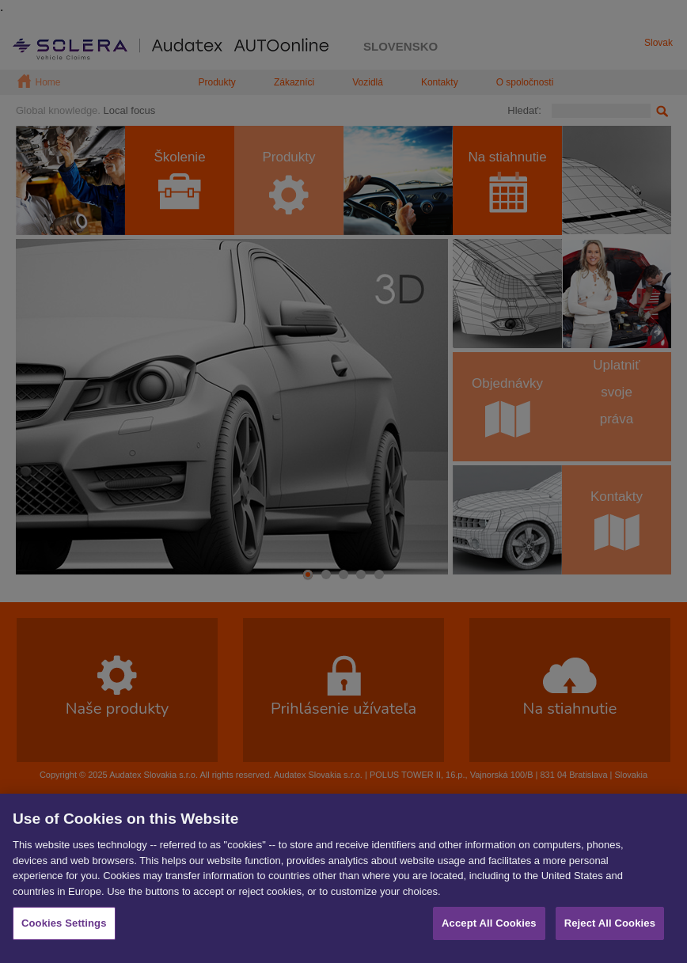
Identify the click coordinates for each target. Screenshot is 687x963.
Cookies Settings (64, 928)
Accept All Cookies (489, 928)
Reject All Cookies (609, 928)
